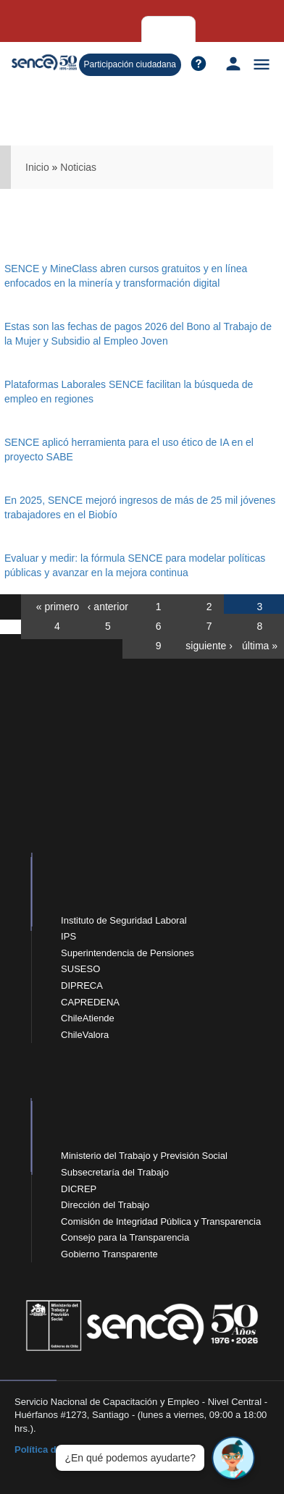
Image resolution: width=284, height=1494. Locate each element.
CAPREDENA (90, 1002)
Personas (23, 28)
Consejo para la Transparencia (125, 1237)
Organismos (129, 28)
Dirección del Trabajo (105, 1204)
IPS (68, 936)
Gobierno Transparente (109, 1254)
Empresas (73, 28)
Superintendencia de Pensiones (127, 953)
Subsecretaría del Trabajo (115, 1172)
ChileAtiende (87, 1018)
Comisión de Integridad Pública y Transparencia (161, 1221)
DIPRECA (82, 985)
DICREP (78, 1188)
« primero (57, 606)
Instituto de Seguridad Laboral (123, 920)
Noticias (78, 167)
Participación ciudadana (130, 64)
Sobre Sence (193, 28)
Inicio (37, 167)
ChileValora (85, 1034)
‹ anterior (108, 606)
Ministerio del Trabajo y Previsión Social (144, 1155)
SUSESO (80, 968)
